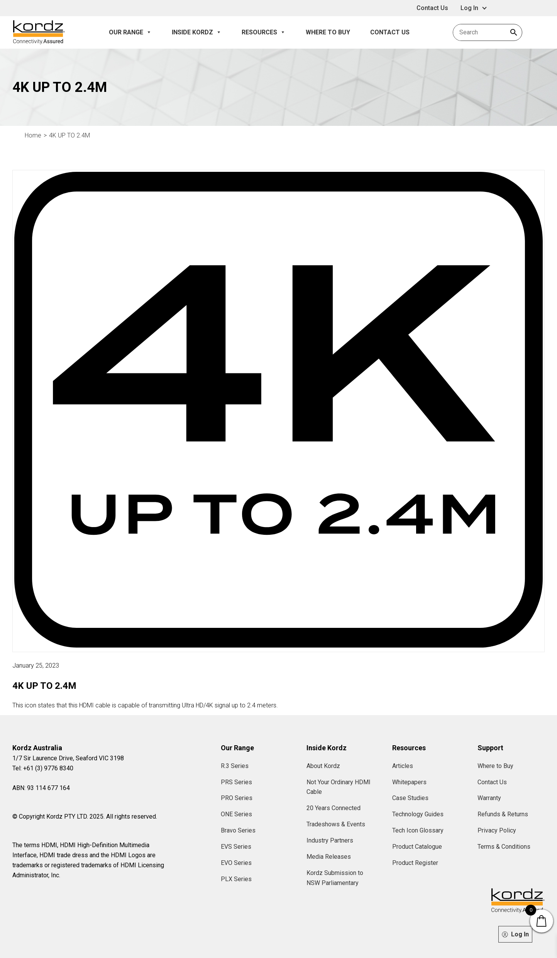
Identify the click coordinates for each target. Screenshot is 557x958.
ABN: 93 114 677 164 (41, 788)
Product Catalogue (417, 846)
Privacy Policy (496, 830)
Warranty (489, 798)
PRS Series (236, 782)
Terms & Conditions (503, 846)
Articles (402, 766)
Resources (264, 32)
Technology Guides (418, 814)
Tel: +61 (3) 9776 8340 (42, 768)
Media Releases (328, 856)
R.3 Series (235, 766)
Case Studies (410, 798)
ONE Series (236, 814)
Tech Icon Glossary (418, 830)
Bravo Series (238, 830)
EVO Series (236, 862)
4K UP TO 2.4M (69, 135)
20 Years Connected (333, 808)
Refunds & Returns (502, 814)
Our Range (130, 32)
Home (33, 135)
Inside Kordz (197, 32)
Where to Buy (328, 32)
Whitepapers (409, 782)
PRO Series (236, 798)
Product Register (415, 862)
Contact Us (432, 8)
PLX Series (236, 879)
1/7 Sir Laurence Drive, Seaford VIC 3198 (68, 758)
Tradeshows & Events (335, 824)
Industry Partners (329, 840)
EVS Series (236, 846)
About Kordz (323, 766)
